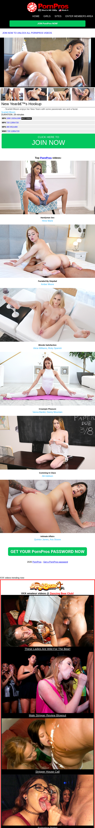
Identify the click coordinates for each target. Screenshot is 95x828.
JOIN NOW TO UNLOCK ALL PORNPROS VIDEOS (27, 33)
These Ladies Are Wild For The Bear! (47, 648)
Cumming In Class (47, 473)
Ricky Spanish (55, 348)
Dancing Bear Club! (62, 593)
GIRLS (47, 16)
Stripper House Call (47, 771)
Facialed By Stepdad (47, 281)
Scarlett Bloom (8, 112)
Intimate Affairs (47, 536)
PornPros (46, 157)
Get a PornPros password (55, 562)
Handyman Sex (47, 218)
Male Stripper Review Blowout (47, 715)
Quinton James (41, 539)
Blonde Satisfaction (47, 345)
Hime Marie (47, 221)
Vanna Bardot (39, 412)
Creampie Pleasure (47, 409)
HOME (35, 16)
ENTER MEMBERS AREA (79, 16)
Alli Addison (47, 476)
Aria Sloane (55, 539)
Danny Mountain (55, 412)
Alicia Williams (40, 348)
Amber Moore (47, 284)
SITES (58, 16)
